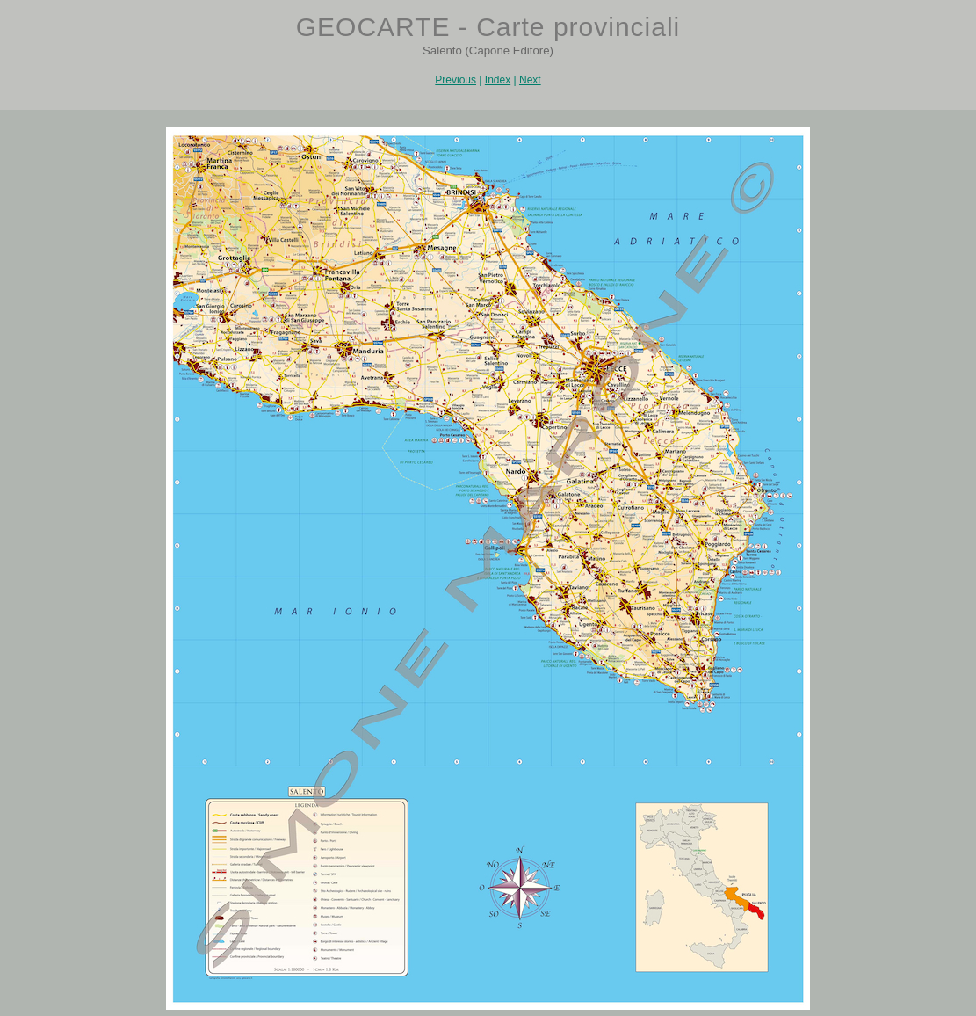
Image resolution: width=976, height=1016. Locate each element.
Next (530, 80)
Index (497, 80)
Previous (455, 80)
